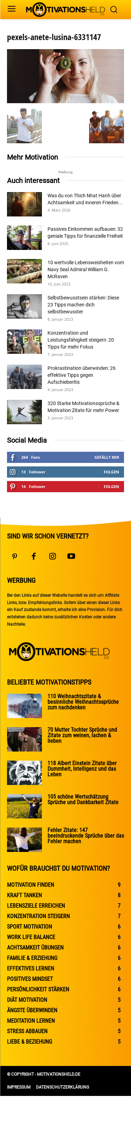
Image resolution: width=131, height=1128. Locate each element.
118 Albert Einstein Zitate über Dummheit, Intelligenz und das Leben (82, 769)
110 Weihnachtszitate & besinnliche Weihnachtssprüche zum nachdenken (83, 702)
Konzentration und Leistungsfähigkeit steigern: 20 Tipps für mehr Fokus (81, 340)
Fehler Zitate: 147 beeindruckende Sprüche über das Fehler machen (86, 836)
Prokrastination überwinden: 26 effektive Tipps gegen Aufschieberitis (82, 375)
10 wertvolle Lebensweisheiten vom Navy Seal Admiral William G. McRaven (86, 269)
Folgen (111, 471)
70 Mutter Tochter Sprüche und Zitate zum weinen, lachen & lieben (82, 735)
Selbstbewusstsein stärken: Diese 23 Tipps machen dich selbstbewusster (83, 304)
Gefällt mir (106, 457)
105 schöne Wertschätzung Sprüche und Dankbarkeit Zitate (83, 799)
